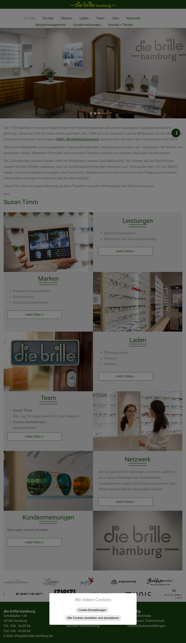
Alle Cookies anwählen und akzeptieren (93, 617)
